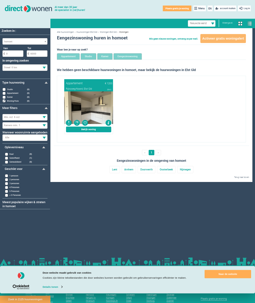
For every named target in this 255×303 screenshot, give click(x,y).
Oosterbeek (166, 170)
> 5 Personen (13, 195)
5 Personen (12, 191)
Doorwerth (146, 170)
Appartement (71, 56)
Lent (114, 170)
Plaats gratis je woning (176, 8)
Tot (29, 48)
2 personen (12, 179)
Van (5, 48)
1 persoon (11, 175)
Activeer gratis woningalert (223, 38)
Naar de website (228, 283)
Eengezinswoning (145, 56)
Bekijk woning (88, 129)
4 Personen (12, 187)
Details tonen (50, 296)
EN (209, 8)
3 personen (12, 183)
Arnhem (128, 170)
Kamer (117, 56)
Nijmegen (185, 170)
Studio (96, 56)
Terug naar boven (241, 177)
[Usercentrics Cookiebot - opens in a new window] (21, 296)
